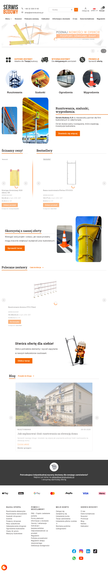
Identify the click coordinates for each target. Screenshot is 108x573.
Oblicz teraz (24, 361)
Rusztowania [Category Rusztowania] (24, 429)
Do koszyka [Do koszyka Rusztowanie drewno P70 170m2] (14, 322)
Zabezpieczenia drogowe (16, 526)
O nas (83, 511)
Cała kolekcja (37, 267)
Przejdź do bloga (26, 376)
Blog (82, 521)
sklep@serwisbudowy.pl (63, 477)
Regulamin (35, 536)
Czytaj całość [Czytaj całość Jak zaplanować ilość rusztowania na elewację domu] (23, 444)
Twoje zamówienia (63, 519)
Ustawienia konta (62, 516)
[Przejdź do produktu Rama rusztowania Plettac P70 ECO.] (71, 172)
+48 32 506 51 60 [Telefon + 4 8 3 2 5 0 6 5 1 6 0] (32, 9)
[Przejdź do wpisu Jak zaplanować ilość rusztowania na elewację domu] (54, 426)
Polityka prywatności (39, 538)
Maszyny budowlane (14, 533)
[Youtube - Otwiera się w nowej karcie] (81, 558)
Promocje (84, 519)
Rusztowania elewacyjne (15, 511)
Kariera (83, 524)
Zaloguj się (60, 511)
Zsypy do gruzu (12, 531)
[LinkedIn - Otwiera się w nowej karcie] (88, 551)
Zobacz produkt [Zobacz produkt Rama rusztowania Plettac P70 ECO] (51, 205)
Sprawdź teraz (15, 248)
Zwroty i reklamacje (39, 523)
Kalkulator (85, 526)
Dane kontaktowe (88, 514)
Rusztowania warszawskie (16, 514)
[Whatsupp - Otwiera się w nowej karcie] (74, 558)
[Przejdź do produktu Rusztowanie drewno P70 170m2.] (44, 289)
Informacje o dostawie (40, 521)
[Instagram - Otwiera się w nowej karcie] (81, 551)
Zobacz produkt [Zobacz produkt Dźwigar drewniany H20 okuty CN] (9, 205)
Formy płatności (37, 518)
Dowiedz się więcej (67, 133)
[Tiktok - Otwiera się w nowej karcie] (95, 551)
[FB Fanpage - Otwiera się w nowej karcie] (74, 551)
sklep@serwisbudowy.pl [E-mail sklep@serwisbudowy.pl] (34, 13)
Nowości (84, 516)
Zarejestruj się (61, 514)
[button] (76, 9)
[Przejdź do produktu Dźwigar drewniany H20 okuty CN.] (15, 172)
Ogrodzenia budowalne (15, 529)
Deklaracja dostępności (40, 546)
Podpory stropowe (13, 521)
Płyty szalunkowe (13, 524)
